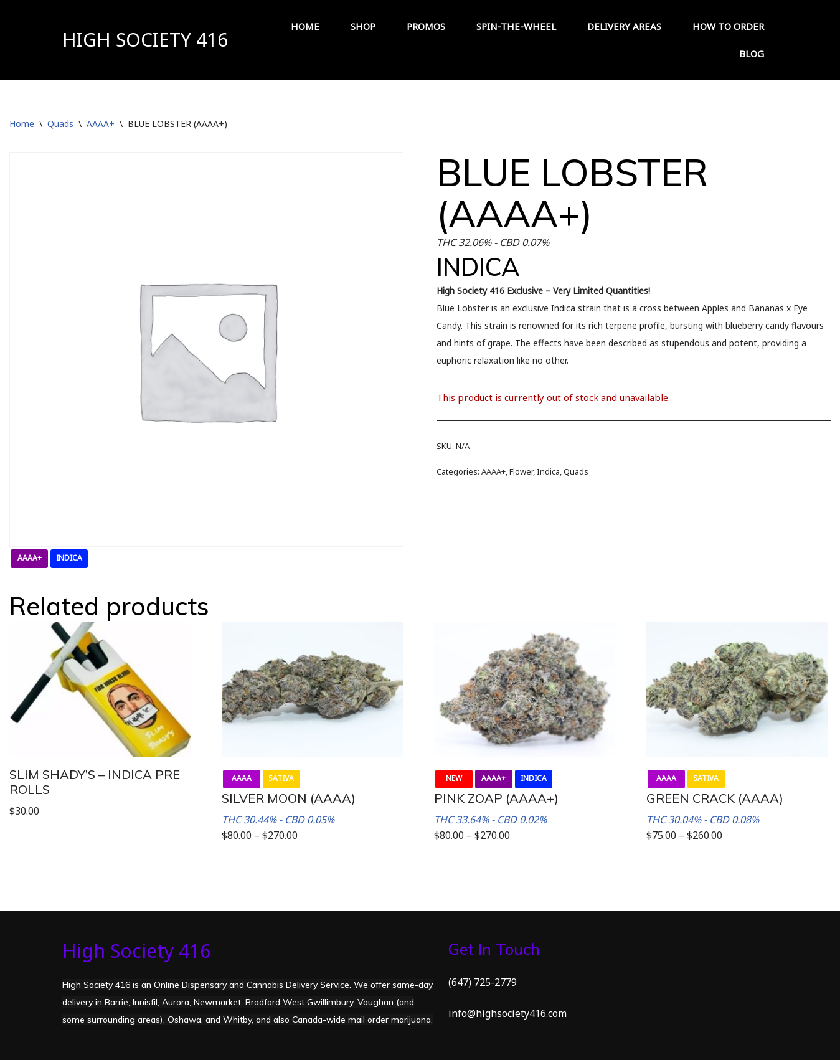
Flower (521, 471)
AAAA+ (101, 124)
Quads (60, 124)
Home (21, 124)
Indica (548, 471)
